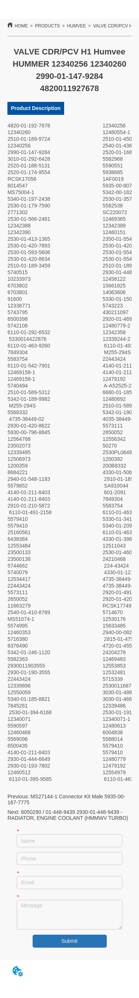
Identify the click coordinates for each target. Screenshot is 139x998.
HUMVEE (76, 26)
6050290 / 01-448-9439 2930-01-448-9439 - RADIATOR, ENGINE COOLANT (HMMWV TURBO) (67, 815)
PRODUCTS (47, 26)
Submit (70, 941)
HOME (21, 26)
